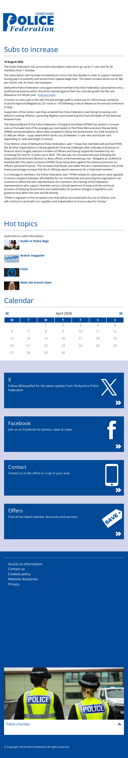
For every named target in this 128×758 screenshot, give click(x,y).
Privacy (14, 584)
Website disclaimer (23, 579)
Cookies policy (19, 574)
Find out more (46, 95)
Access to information (25, 564)
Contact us (16, 568)
